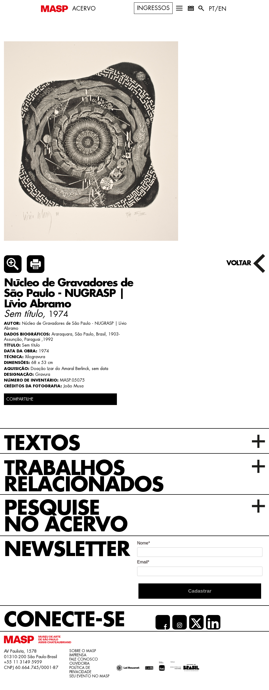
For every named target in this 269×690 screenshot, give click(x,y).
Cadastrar (199, 591)
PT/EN (217, 9)
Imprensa (77, 655)
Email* (143, 562)
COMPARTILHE (19, 399)
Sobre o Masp (82, 651)
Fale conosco (83, 659)
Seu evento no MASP (89, 676)
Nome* (143, 543)
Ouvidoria (79, 663)
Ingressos (153, 8)
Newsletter (67, 549)
